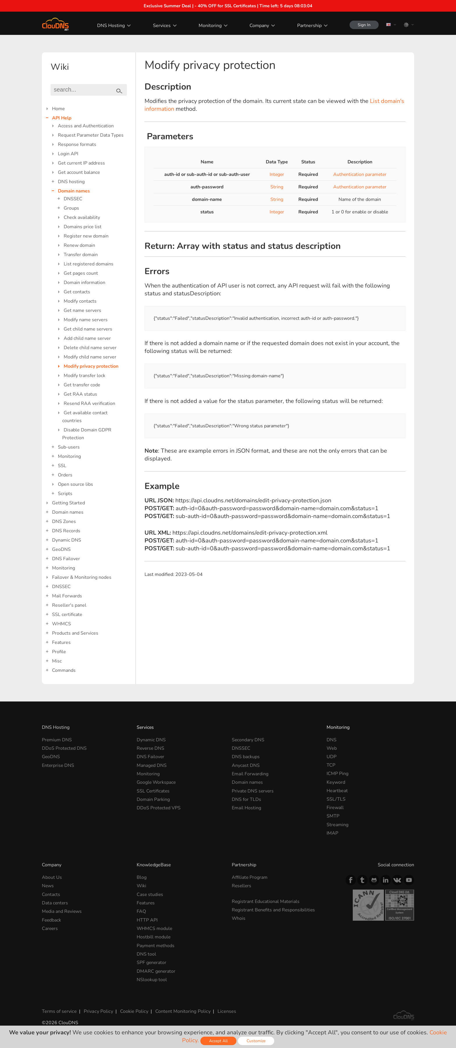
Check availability (82, 217)
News (48, 886)
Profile (59, 652)
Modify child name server (90, 357)
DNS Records (66, 531)
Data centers (55, 903)
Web (332, 748)
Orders (65, 475)
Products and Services (75, 633)
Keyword (336, 782)
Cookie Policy (133, 1011)
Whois (239, 918)
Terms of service (59, 1011)
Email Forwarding (250, 773)
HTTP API (147, 920)
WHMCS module (155, 928)
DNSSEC (73, 199)
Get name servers (82, 310)
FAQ (141, 911)
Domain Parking (153, 799)
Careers (50, 928)
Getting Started (68, 503)
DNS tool (146, 954)
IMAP (332, 833)
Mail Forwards (67, 596)
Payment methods (156, 945)
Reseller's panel (69, 605)
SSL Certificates (153, 791)
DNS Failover (66, 559)
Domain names (74, 191)
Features (61, 642)
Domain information (84, 282)
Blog (142, 877)
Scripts (65, 493)
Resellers (242, 886)
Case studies (150, 894)
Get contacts (77, 292)
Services (161, 25)
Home (58, 109)
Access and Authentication (86, 126)
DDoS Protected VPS (159, 807)
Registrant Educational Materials (266, 901)
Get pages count (81, 273)
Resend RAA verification (89, 403)
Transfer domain (81, 254)
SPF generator (152, 962)
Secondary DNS (248, 740)
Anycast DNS (246, 765)
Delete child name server (90, 347)
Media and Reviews (62, 911)
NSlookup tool (152, 979)
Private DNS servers (253, 791)
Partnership (308, 25)
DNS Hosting (110, 25)
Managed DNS (152, 765)
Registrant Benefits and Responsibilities (274, 910)
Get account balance (79, 172)
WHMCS (61, 624)
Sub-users (69, 447)
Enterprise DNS (58, 765)
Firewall (335, 807)
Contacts (51, 894)
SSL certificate (67, 614)
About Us (52, 877)
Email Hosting (246, 807)
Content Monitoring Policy (181, 1011)
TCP (331, 765)
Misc (57, 661)
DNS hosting (71, 181)
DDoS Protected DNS (64, 748)
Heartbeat (337, 791)
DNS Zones (64, 521)
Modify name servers (86, 320)
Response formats (77, 144)
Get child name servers (88, 329)
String (276, 187)
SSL (62, 466)
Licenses (224, 1011)
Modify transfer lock (84, 375)
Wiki (142, 886)
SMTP (333, 816)
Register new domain (86, 236)
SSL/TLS (336, 799)
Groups (71, 208)
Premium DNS (57, 740)
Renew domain (79, 245)
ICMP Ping (337, 773)
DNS (331, 740)
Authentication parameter (360, 174)
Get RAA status (80, 394)
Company (258, 25)
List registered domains (88, 264)
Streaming (337, 825)
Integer (276, 174)
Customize (256, 1041)
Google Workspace (157, 782)
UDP (331, 757)
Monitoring (209, 25)
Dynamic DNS (66, 540)
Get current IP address (81, 163)
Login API (68, 154)
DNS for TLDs (246, 799)
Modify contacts (80, 301)
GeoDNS (61, 549)
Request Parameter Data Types (91, 135)
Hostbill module (154, 936)
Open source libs (75, 484)
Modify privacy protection (91, 366)
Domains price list (82, 227)
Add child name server (87, 338)
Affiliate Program (250, 877)
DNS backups (246, 757)
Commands (64, 670)
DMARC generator (156, 970)
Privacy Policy (97, 1011)
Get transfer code (82, 385)
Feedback (52, 920)
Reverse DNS (151, 748)
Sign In (363, 25)
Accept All (218, 1041)
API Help (62, 118)
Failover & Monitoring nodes (81, 577)
